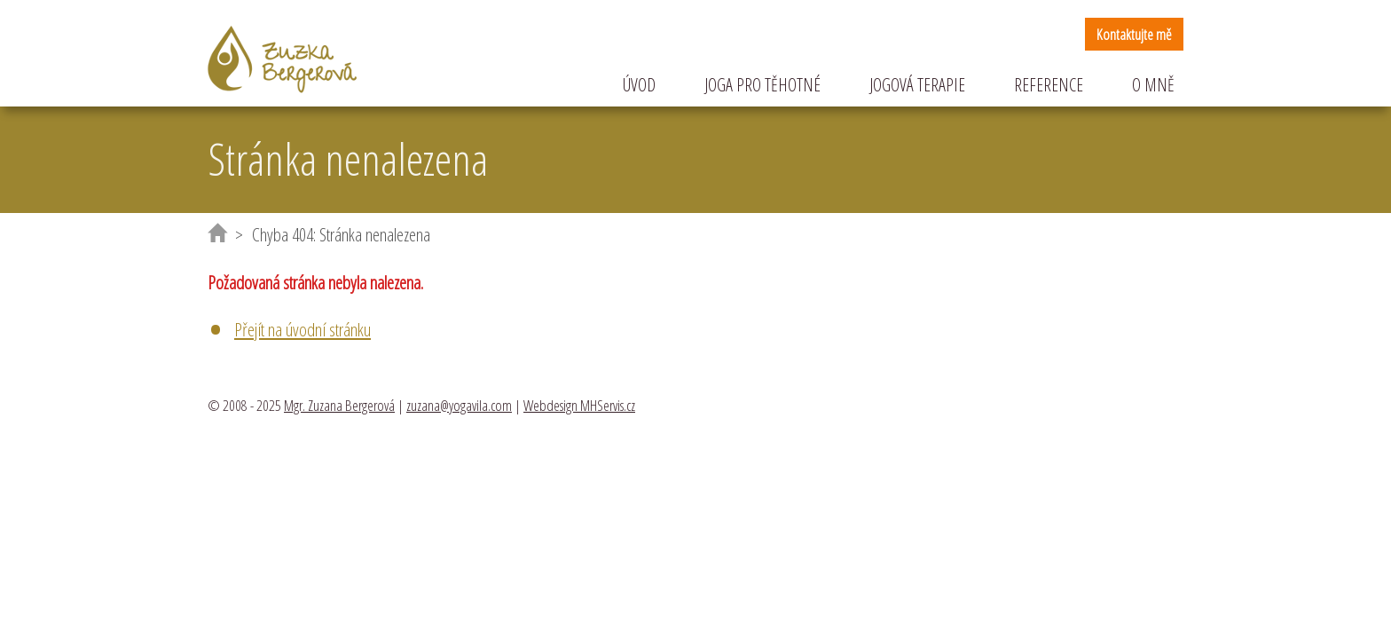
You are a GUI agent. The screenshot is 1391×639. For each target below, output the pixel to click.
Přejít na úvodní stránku (302, 329)
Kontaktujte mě (1134, 34)
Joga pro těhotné (762, 85)
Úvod (639, 85)
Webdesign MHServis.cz (579, 405)
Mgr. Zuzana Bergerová (339, 405)
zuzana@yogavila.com (459, 405)
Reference (1048, 85)
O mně (1153, 85)
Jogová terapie (917, 85)
